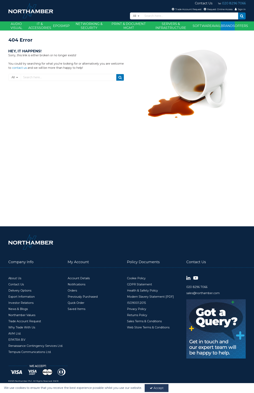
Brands (228, 26)
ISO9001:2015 (136, 303)
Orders (72, 290)
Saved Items (76, 309)
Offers (241, 26)
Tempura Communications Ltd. (29, 352)
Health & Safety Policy (142, 290)
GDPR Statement (139, 284)
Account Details (79, 278)
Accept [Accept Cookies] (157, 388)
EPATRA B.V (16, 339)
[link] (188, 278)
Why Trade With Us (21, 327)
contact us (19, 68)
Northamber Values (21, 315)
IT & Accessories (39, 26)
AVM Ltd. (14, 333)
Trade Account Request (24, 321)
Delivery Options (19, 290)
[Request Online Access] (218, 9)
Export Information (21, 296)
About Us (14, 278)
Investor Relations (21, 303)
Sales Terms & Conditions (144, 321)
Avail (216, 26)
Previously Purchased (83, 296)
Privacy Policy (136, 309)
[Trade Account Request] (186, 9)
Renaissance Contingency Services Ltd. (35, 346)
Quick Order (76, 303)
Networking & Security (89, 26)
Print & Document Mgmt (129, 26)
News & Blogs (18, 309)
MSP (66, 26)
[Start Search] (242, 15)
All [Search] (135, 16)
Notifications (76, 284)
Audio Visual (16, 26)
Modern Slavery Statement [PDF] (150, 296)
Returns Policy (137, 315)
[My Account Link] (240, 9)
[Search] (190, 15)
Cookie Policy (136, 278)
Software (202, 26)
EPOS (57, 26)
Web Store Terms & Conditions (148, 327)
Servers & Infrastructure (170, 26)
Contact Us (16, 284)
